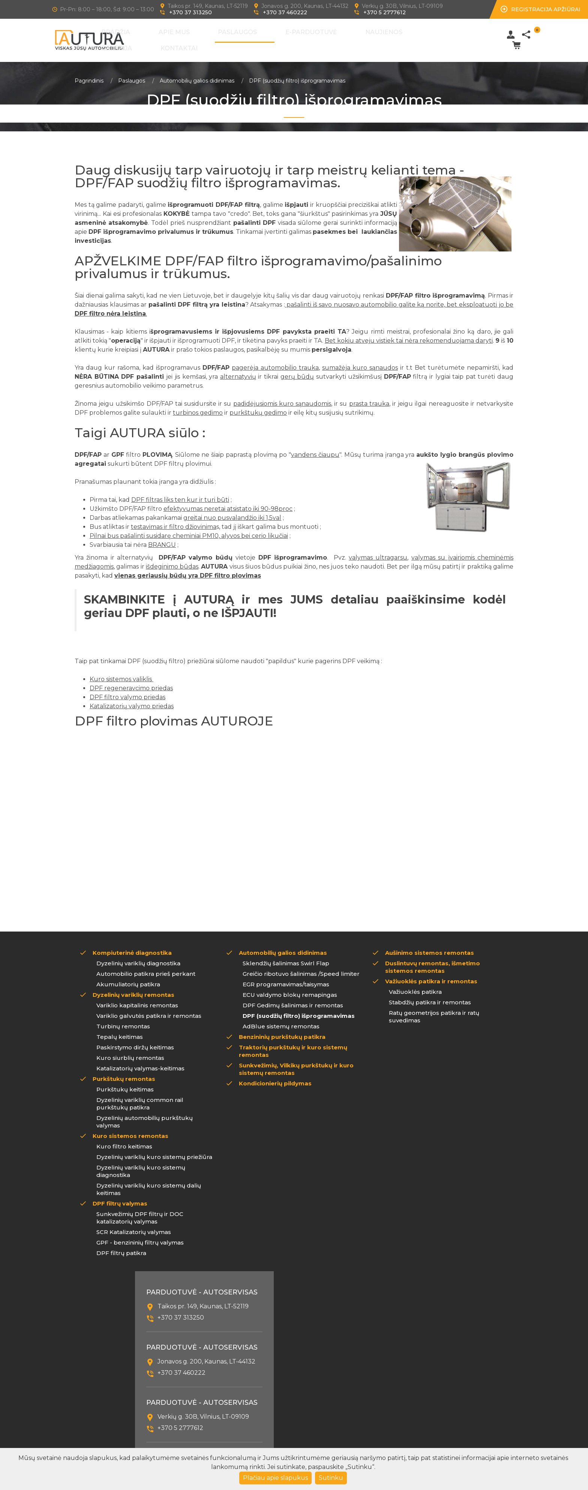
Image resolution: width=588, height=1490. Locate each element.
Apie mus (207, 37)
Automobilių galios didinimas (197, 75)
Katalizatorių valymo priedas (132, 700)
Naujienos (343, 37)
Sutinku (331, 1477)
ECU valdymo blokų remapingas (290, 989)
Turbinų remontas (123, 1020)
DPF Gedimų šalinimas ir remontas (293, 999)
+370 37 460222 (285, 12)
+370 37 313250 (190, 12)
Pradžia (173, 37)
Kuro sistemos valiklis (121, 673)
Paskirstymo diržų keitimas (135, 1041)
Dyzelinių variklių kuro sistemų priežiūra (154, 1151)
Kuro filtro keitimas (124, 1140)
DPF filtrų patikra (121, 1247)
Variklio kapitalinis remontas (137, 999)
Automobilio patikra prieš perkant (145, 968)
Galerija (381, 37)
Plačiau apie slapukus (275, 1477)
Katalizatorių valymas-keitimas (140, 1062)
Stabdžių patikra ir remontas (430, 996)
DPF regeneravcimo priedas (131, 682)
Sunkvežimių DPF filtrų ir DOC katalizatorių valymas (139, 1212)
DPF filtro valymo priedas (127, 691)
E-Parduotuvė (295, 37)
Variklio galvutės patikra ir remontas (148, 1010)
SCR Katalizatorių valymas (133, 1226)
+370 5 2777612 (384, 12)
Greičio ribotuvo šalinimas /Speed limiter (301, 968)
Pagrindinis (89, 75)
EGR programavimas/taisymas (286, 978)
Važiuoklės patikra (415, 986)
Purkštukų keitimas (125, 1083)
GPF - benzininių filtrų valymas (140, 1236)
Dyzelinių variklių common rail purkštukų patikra (139, 1098)
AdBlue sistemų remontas (281, 1020)
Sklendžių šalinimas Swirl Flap (286, 957)
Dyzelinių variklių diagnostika (138, 957)
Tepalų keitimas (119, 1031)
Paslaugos (246, 37)
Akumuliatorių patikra (128, 978)
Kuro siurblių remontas (130, 1052)
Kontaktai (418, 37)
